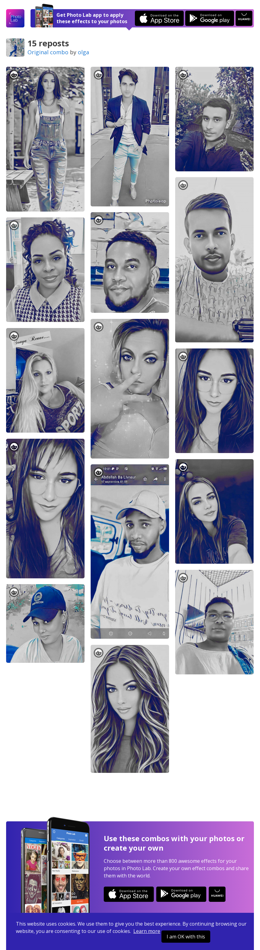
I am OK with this (186, 936)
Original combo (47, 52)
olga (83, 52)
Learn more (146, 931)
